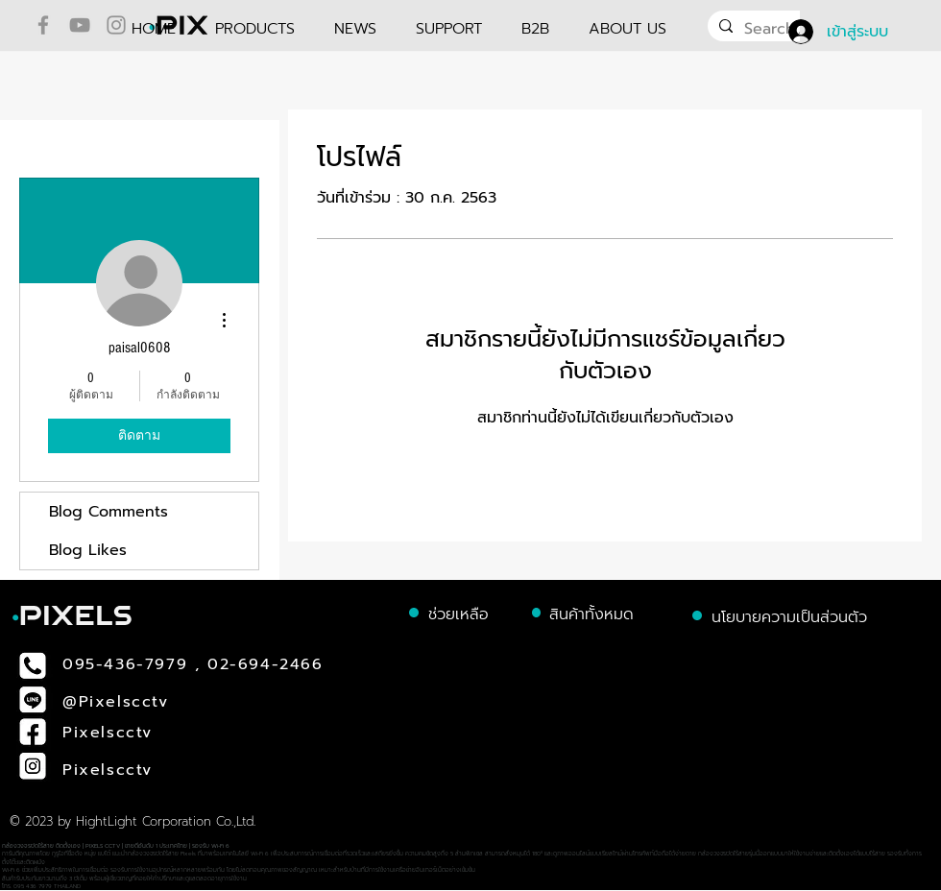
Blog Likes (88, 550)
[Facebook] (43, 24)
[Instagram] (116, 24)
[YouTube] (79, 24)
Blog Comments (108, 511)
